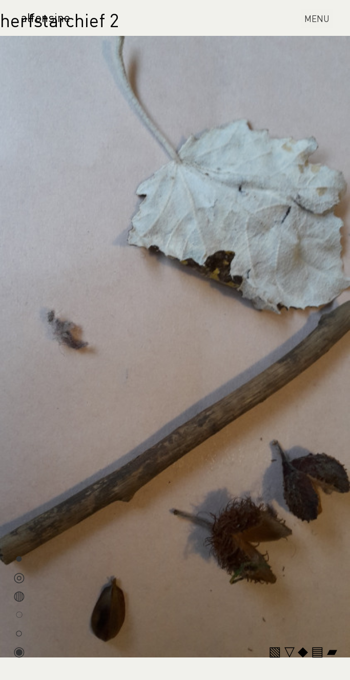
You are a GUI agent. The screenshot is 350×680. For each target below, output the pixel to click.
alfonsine (45, 17)
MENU (318, 20)
